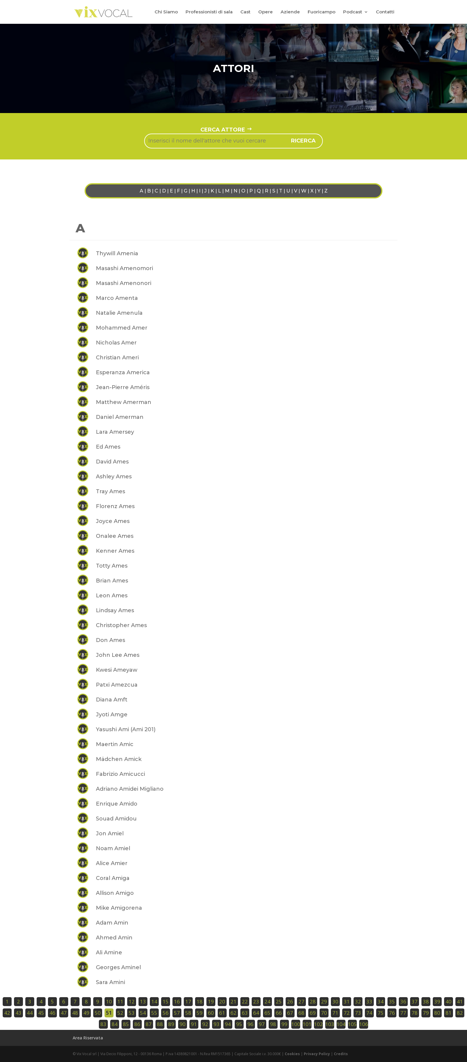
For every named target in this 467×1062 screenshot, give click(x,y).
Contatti (385, 12)
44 (30, 1012)
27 (301, 1001)
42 (7, 1012)
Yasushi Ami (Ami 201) (125, 729)
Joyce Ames (113, 521)
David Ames (112, 461)
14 (154, 1001)
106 (363, 1024)
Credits (341, 1053)
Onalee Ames (114, 536)
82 (460, 1012)
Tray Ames (110, 491)
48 (75, 1012)
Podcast (352, 12)
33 (369, 1001)
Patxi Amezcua (117, 685)
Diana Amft (111, 699)
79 (426, 1012)
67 (290, 1012)
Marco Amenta (117, 298)
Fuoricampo (321, 12)
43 (18, 1012)
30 (335, 1001)
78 (415, 1012)
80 (437, 1012)
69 (313, 1012)
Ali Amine (109, 952)
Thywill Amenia (117, 253)
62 (233, 1012)
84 (115, 1024)
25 (279, 1001)
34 (381, 1001)
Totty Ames (111, 566)
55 (154, 1012)
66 (279, 1012)
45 (41, 1012)
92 (205, 1024)
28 (313, 1001)
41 (460, 1001)
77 (403, 1012)
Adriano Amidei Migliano (130, 789)
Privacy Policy (317, 1053)
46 (52, 1012)
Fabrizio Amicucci (120, 774)
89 (171, 1024)
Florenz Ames (115, 506)
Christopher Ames (121, 625)
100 (295, 1024)
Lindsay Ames (115, 610)
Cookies (292, 1053)
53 (132, 1012)
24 (267, 1001)
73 (358, 1012)
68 (301, 1012)
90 (183, 1024)
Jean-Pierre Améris (123, 387)
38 (426, 1001)
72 (347, 1012)
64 (256, 1012)
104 (341, 1024)
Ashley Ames (114, 476)
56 (166, 1012)
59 (200, 1012)
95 (239, 1024)
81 (449, 1012)
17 (188, 1001)
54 (143, 1012)
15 (166, 1001)
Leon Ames (111, 595)
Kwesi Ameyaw (116, 670)
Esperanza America (123, 372)
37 (415, 1001)
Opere (265, 12)
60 (211, 1012)
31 (347, 1001)
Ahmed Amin (114, 937)
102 (318, 1024)
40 (449, 1001)
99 (284, 1024)
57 (177, 1012)
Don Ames (110, 640)
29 (324, 1001)
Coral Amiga (113, 878)
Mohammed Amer (121, 328)
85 (126, 1024)
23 (256, 1001)
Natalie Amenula (119, 313)
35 (392, 1001)
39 (437, 1001)
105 (352, 1024)
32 (358, 1001)
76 (392, 1012)
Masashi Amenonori (123, 283)
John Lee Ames (117, 655)
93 (217, 1024)
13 (143, 1001)
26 (290, 1001)
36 (403, 1001)
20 (222, 1001)
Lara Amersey (115, 432)
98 (273, 1024)
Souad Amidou (116, 818)
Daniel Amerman (120, 417)
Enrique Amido (116, 804)
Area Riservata (88, 1038)
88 (160, 1024)
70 (324, 1012)
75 (381, 1012)
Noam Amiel (113, 848)
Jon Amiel (110, 833)
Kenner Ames (115, 551)
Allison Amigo (115, 893)
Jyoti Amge (111, 714)
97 (262, 1024)
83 (103, 1024)
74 (369, 1012)
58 (188, 1012)
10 (109, 1001)
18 (200, 1001)
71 (335, 1012)
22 (245, 1001)
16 (177, 1001)
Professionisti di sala (209, 12)
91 (194, 1024)
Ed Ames (108, 447)
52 (120, 1012)
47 (64, 1012)
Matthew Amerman (123, 402)
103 (329, 1024)
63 (245, 1012)
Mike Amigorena (119, 908)
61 (222, 1012)
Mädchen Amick (118, 759)
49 (86, 1012)
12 (132, 1001)
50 (98, 1012)
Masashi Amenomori (124, 268)
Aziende (290, 12)
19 (211, 1001)
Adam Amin (112, 923)
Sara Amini (110, 982)
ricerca (303, 140)
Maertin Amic (114, 744)
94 (228, 1024)
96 (250, 1024)
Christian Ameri (117, 357)
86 (137, 1024)
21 (233, 1001)
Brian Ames (112, 580)
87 (149, 1024)
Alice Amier (111, 863)
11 (120, 1001)
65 (267, 1012)
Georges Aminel (118, 967)
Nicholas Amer (116, 342)
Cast (245, 12)
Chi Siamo (166, 12)
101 (307, 1024)
